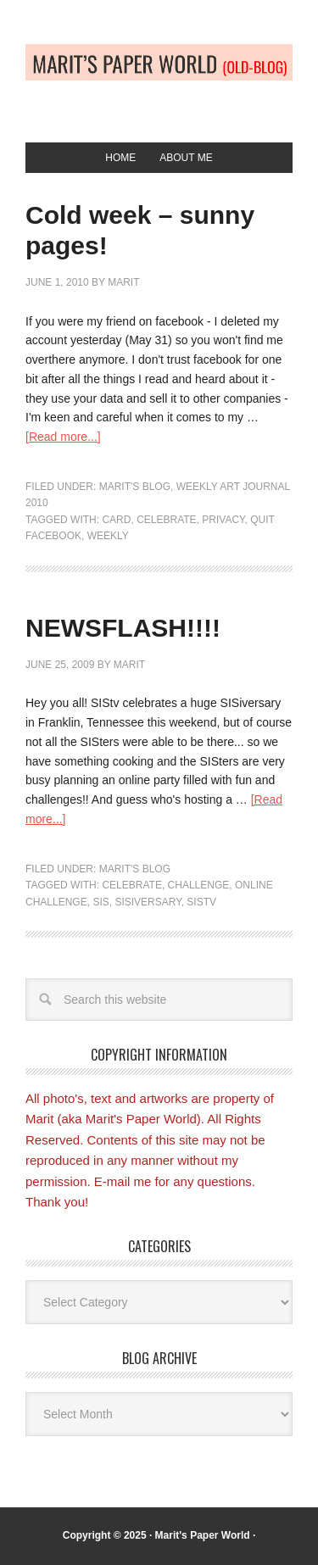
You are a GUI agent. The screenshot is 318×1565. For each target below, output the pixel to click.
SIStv (201, 902)
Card (116, 520)
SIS (100, 902)
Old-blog (159, 78)
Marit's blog (134, 487)
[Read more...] (63, 436)
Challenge (199, 885)
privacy (223, 520)
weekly (108, 536)
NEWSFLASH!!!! (122, 628)
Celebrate (166, 520)
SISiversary (147, 902)
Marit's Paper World (202, 1535)
